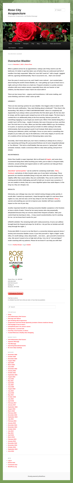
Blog (38, 43)
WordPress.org (12, 466)
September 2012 (12, 449)
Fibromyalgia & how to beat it (16, 324)
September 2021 (12, 375)
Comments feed (12, 464)
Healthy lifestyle (17, 244)
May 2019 (10, 395)
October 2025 (12, 356)
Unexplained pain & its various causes (19, 326)
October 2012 (12, 447)
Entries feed (11, 462)
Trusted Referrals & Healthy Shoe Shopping (21, 332)
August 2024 (11, 360)
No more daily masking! (15, 347)
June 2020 (11, 387)
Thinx (57, 171)
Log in (10, 460)
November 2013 (12, 427)
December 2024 (12, 358)
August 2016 (11, 409)
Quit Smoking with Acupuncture (17, 320)
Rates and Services (55, 43)
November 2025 (12, 354)
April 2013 (11, 435)
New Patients (12, 47)
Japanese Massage (13, 341)
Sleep (56, 198)
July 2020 (11, 385)
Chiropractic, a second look (16, 328)
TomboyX (11, 173)
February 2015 (12, 421)
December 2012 (12, 443)
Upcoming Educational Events (17, 345)
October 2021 (12, 372)
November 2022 (12, 368)
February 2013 (12, 439)
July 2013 (11, 431)
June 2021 (11, 379)
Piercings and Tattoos (14, 318)
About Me (17, 43)
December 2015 (12, 415)
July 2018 (11, 399)
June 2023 (11, 366)
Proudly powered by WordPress (36, 476)
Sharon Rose (28, 64)
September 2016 (12, 407)
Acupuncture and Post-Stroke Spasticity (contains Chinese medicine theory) (30, 322)
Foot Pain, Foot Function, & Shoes (18, 330)
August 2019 (11, 389)
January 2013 (12, 441)
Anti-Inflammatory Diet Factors (17, 339)
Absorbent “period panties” (17, 171)
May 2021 (10, 381)
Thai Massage (12, 343)
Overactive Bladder (19, 61)
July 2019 (11, 391)
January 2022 (12, 370)
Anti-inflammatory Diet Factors (17, 316)
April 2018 (11, 401)
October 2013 (12, 429)
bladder (29, 244)
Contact (21, 47)
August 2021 (11, 377)
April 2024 (11, 362)
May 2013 (10, 433)
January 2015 (12, 423)
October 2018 (12, 397)
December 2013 (12, 425)
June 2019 (11, 393)
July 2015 (11, 419)
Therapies (26, 43)
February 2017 (12, 403)
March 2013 (11, 437)
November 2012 (12, 445)
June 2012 (11, 451)
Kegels (48, 159)
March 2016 (11, 411)
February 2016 (12, 413)
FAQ (33, 43)
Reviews (44, 43)
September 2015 (12, 417)
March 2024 (11, 364)
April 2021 (11, 383)
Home (10, 43)
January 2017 (12, 405)
